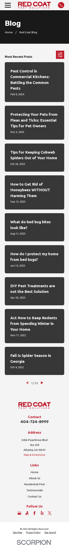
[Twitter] (50, 513)
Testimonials (34, 490)
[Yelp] (42, 513)
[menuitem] (17, 532)
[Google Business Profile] (19, 513)
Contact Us (34, 496)
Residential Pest (34, 484)
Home (34, 472)
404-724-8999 (34, 422)
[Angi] (27, 513)
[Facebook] (34, 513)
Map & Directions (34, 454)
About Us (34, 478)
